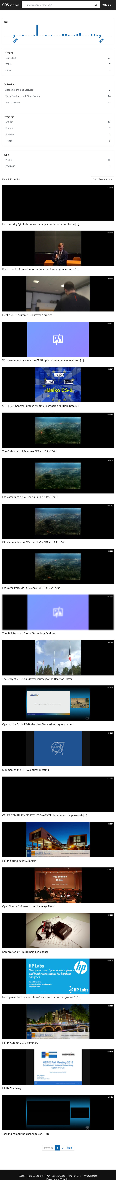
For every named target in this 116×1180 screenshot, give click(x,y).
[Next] (69, 1147)
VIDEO (58, 160)
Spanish (58, 134)
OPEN (58, 70)
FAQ (47, 1175)
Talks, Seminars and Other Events (58, 96)
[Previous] (48, 1147)
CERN (58, 64)
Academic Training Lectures (58, 90)
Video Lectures (58, 102)
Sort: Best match (102, 179)
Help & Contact (35, 1175)
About (22, 1175)
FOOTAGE (58, 166)
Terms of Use (74, 1175)
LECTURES (58, 58)
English (58, 121)
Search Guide (58, 1175)
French (58, 141)
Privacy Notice (90, 1175)
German (58, 128)
